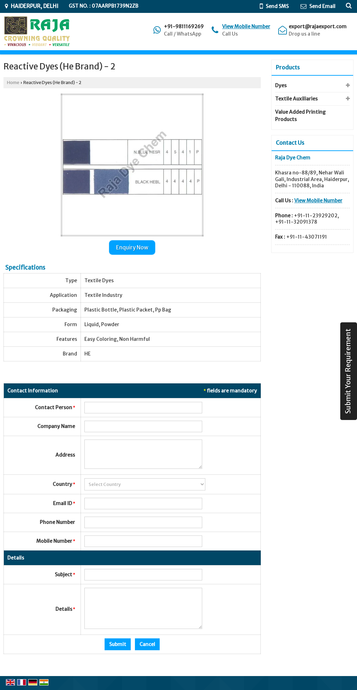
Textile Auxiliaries (296, 99)
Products (288, 67)
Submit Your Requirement (348, 371)
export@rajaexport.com (318, 26)
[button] (246, 26)
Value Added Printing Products (300, 115)
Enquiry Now (132, 247)
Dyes (281, 85)
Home (13, 82)
